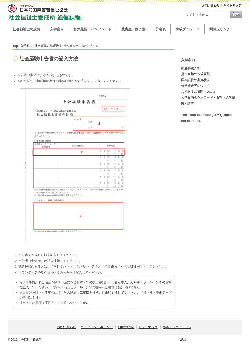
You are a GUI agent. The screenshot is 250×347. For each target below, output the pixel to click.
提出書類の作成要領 (48, 46)
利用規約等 (126, 327)
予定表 (160, 29)
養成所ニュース (187, 29)
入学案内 (57, 29)
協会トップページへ (177, 327)
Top (15, 46)
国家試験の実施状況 (195, 80)
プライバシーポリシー (97, 327)
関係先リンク (219, 29)
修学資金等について (195, 86)
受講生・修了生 (133, 29)
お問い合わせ (210, 5)
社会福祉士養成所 (26, 29)
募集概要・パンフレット (92, 29)
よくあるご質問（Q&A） (199, 91)
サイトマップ (232, 5)
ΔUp (183, 339)
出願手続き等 (190, 68)
